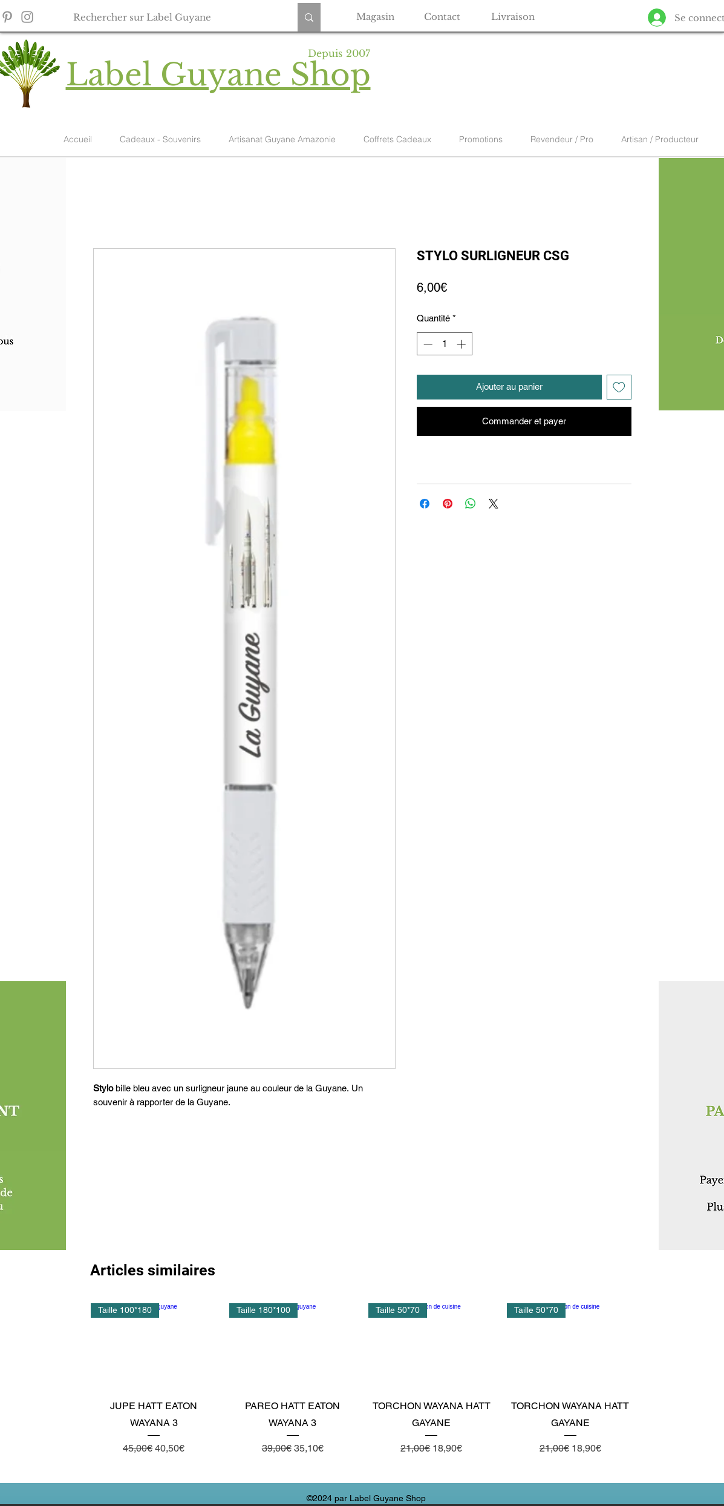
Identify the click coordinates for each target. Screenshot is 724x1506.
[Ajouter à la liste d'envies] (619, 387)
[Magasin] (375, 16)
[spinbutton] (444, 344)
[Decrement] (427, 344)
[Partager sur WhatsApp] (470, 503)
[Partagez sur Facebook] (424, 503)
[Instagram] (27, 17)
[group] (362, 1388)
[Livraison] (512, 16)
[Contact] (442, 16)
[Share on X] (493, 503)
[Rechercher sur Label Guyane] (172, 17)
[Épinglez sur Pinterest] (447, 503)
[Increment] (462, 344)
